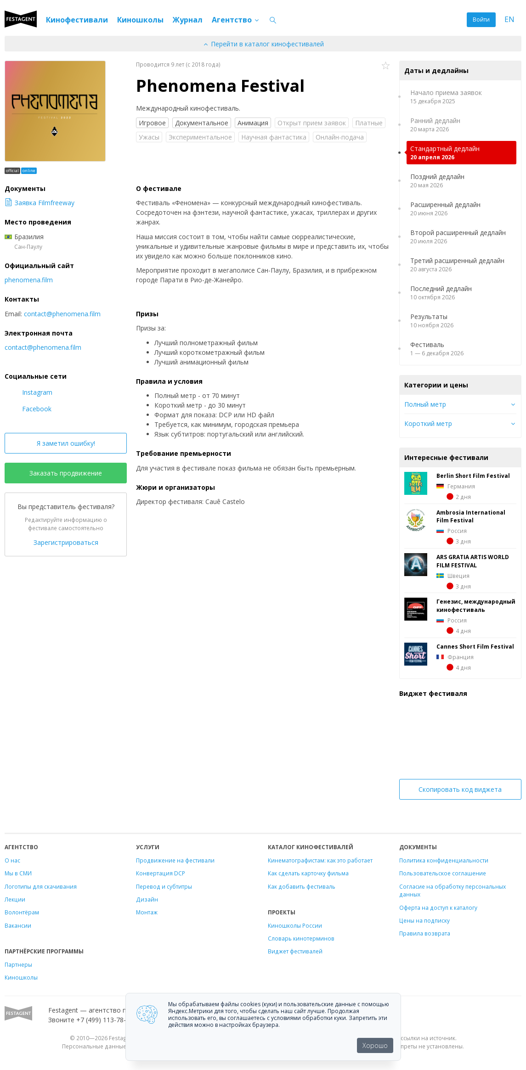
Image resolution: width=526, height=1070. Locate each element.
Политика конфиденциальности (443, 860)
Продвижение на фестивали (175, 860)
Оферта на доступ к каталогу (438, 907)
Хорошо (375, 1045)
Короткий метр (428, 423)
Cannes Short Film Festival (475, 646)
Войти (481, 19)
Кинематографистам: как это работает (320, 860)
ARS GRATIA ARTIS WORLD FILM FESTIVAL (472, 561)
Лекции (15, 899)
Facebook (28, 409)
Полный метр (425, 404)
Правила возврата (424, 933)
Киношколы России (295, 925)
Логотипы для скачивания (41, 886)
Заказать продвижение (65, 473)
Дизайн (147, 899)
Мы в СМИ (18, 873)
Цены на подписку (424, 920)
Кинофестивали (77, 20)
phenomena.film (29, 279)
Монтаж (147, 912)
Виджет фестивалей (295, 951)
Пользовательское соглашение (442, 873)
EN (509, 19)
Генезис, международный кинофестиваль (475, 605)
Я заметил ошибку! (66, 443)
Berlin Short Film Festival (473, 475)
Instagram (28, 392)
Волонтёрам (22, 912)
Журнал (188, 20)
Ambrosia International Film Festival (470, 516)
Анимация (253, 122)
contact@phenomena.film (62, 313)
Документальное (201, 122)
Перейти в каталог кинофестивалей (263, 43)
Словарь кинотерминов (301, 938)
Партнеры (18, 964)
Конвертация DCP (160, 873)
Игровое (152, 122)
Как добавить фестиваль (301, 886)
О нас (12, 860)
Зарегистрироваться (66, 542)
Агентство (236, 20)
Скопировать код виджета (460, 789)
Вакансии (18, 925)
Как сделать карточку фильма (308, 873)
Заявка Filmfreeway (39, 202)
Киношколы (140, 20)
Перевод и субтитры (164, 886)
